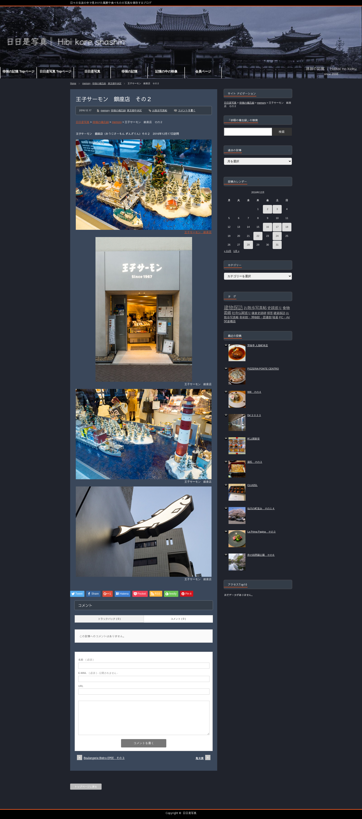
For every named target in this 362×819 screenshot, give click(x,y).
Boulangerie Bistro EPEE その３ (104, 758)
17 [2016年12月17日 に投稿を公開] (277, 227)
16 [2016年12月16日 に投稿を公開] (267, 227)
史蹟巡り (274, 308)
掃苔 (270, 313)
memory (86, 83)
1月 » (236, 251)
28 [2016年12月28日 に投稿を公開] (248, 244)
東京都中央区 (114, 83)
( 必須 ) (85, 659)
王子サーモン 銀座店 (198, 232)
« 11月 (227, 251)
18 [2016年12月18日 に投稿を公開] (287, 227)
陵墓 (275, 317)
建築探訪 (279, 313)
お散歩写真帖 (159, 110)
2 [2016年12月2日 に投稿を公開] (267, 209)
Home (73, 83)
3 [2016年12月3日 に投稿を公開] (277, 209)
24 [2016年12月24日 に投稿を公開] (277, 236)
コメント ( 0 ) (178, 618)
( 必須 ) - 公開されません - (98, 673)
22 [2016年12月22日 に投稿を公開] (258, 236)
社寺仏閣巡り (241, 313)
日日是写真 (189, 813)
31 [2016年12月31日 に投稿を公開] (277, 244)
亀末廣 (199, 758)
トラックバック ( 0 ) (109, 618)
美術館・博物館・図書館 (255, 317)
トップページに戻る (86, 786)
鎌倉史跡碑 (259, 313)
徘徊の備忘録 (99, 83)
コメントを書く (186, 110)
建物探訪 (233, 307)
